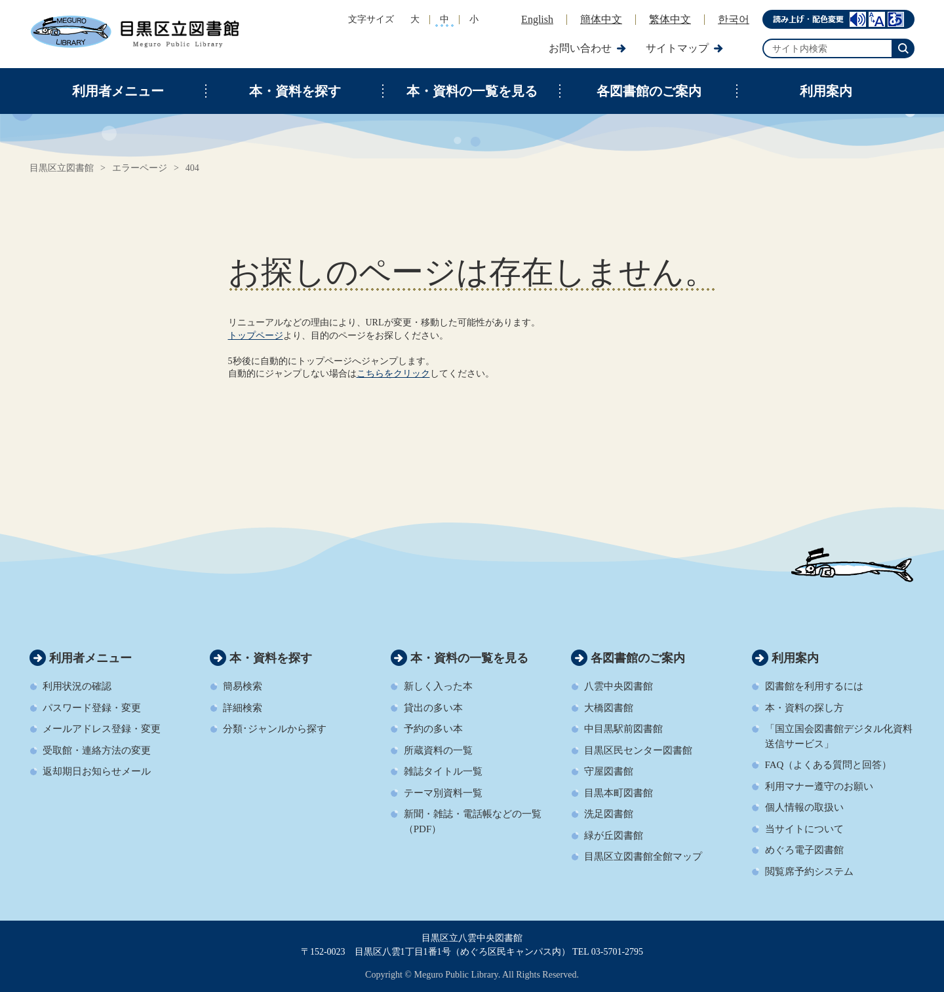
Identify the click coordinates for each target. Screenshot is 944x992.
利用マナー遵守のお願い (819, 786)
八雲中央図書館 (618, 686)
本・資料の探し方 (804, 708)
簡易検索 (242, 686)
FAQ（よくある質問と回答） (828, 765)
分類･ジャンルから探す (274, 729)
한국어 (733, 19)
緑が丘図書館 (613, 835)
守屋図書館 (608, 771)
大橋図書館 (608, 708)
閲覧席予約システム (809, 871)
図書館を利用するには (814, 686)
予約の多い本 (433, 729)
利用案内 (826, 91)
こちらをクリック (393, 373)
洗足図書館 (608, 814)
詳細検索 (242, 708)
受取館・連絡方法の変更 (97, 750)
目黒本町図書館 (618, 793)
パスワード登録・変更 (92, 708)
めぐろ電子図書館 (804, 850)
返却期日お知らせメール (97, 771)
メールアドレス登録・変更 (102, 729)
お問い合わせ (580, 48)
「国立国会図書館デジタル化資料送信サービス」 (839, 736)
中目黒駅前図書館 (623, 729)
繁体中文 (670, 19)
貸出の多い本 (433, 708)
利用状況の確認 (77, 686)
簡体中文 (601, 19)
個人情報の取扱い (804, 807)
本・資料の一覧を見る (472, 91)
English (537, 19)
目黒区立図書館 (62, 168)
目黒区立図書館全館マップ (643, 856)
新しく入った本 (438, 686)
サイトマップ (677, 48)
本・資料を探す (295, 91)
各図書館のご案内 (649, 91)
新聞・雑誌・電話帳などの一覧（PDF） (472, 821)
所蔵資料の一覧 (438, 750)
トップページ (255, 335)
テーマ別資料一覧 (443, 793)
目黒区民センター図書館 (638, 750)
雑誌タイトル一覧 (443, 771)
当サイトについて (804, 829)
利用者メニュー (118, 91)
